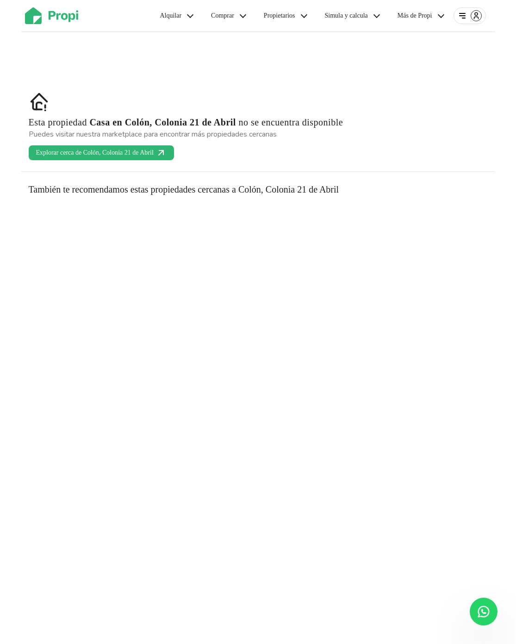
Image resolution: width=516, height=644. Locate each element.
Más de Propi (422, 16)
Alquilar (177, 16)
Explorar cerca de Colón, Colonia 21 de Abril (101, 152)
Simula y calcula (353, 16)
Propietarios (286, 16)
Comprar (229, 16)
